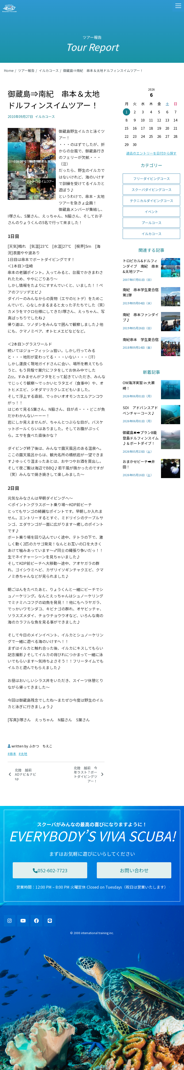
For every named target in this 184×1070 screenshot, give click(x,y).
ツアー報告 (26, 70)
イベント (151, 211)
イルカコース (49, 70)
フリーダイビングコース (151, 178)
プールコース (151, 222)
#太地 (23, 753)
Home (9, 70)
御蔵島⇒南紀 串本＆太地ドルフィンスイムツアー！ (103, 70)
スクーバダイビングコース (152, 189)
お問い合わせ (134, 870)
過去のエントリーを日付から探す (151, 153)
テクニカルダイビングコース (151, 200)
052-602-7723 (50, 870)
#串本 (12, 753)
